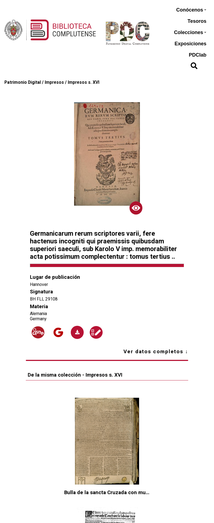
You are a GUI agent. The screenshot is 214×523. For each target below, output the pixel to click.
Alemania (38, 313)
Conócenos (191, 10)
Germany (38, 318)
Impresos (54, 82)
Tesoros (197, 21)
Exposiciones (190, 43)
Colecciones (190, 32)
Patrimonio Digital (22, 82)
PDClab (197, 55)
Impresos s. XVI (83, 82)
